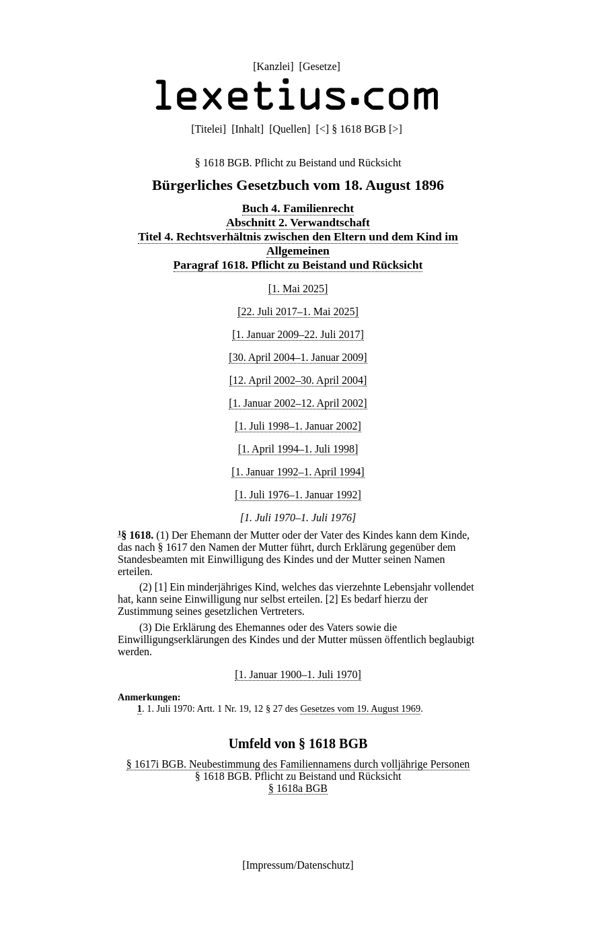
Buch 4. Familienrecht (298, 208)
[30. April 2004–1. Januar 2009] (298, 357)
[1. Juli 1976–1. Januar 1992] (298, 494)
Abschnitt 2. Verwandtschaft (298, 222)
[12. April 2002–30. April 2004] (298, 380)
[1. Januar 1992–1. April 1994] (297, 471)
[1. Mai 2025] (298, 288)
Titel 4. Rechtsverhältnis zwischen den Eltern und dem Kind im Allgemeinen (298, 243)
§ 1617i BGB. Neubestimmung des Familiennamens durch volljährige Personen (298, 764)
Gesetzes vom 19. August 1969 (360, 708)
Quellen (289, 129)
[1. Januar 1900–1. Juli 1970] (298, 674)
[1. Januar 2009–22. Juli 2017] (298, 334)
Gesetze (320, 66)
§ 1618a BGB (298, 788)
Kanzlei (273, 66)
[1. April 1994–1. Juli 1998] (298, 449)
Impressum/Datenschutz (298, 865)
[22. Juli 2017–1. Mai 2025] (298, 311)
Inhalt (247, 129)
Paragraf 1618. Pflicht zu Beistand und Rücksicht (298, 264)
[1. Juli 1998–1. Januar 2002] (298, 426)
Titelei (209, 129)
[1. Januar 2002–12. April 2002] (298, 403)
